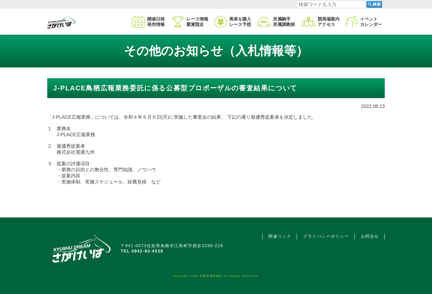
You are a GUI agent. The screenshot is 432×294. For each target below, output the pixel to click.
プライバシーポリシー (326, 236)
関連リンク (279, 236)
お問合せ (370, 236)
